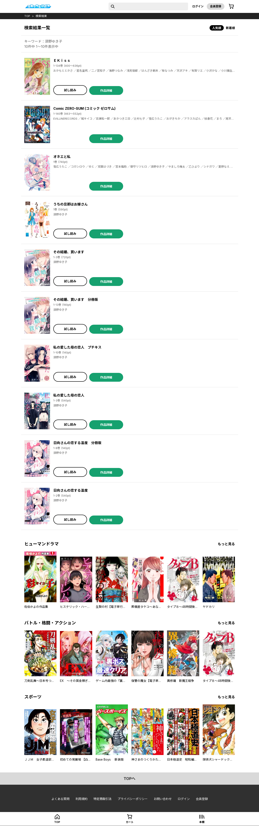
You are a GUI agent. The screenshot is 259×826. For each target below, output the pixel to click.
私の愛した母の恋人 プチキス (77, 347)
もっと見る (226, 544)
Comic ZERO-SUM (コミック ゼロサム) (84, 108)
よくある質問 (60, 799)
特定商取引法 (102, 799)
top (27, 16)
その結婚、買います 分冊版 (75, 299)
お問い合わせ (163, 799)
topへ (129, 778)
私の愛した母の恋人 (68, 395)
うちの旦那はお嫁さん (70, 204)
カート (129, 822)
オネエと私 (61, 156)
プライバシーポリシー (133, 799)
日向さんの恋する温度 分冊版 (77, 443)
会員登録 (215, 6)
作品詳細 (106, 90)
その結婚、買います (68, 252)
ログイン (198, 6)
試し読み (70, 90)
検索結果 (41, 16)
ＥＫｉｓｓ (61, 60)
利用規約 (81, 799)
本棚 (201, 822)
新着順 (230, 28)
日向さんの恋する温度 (70, 490)
